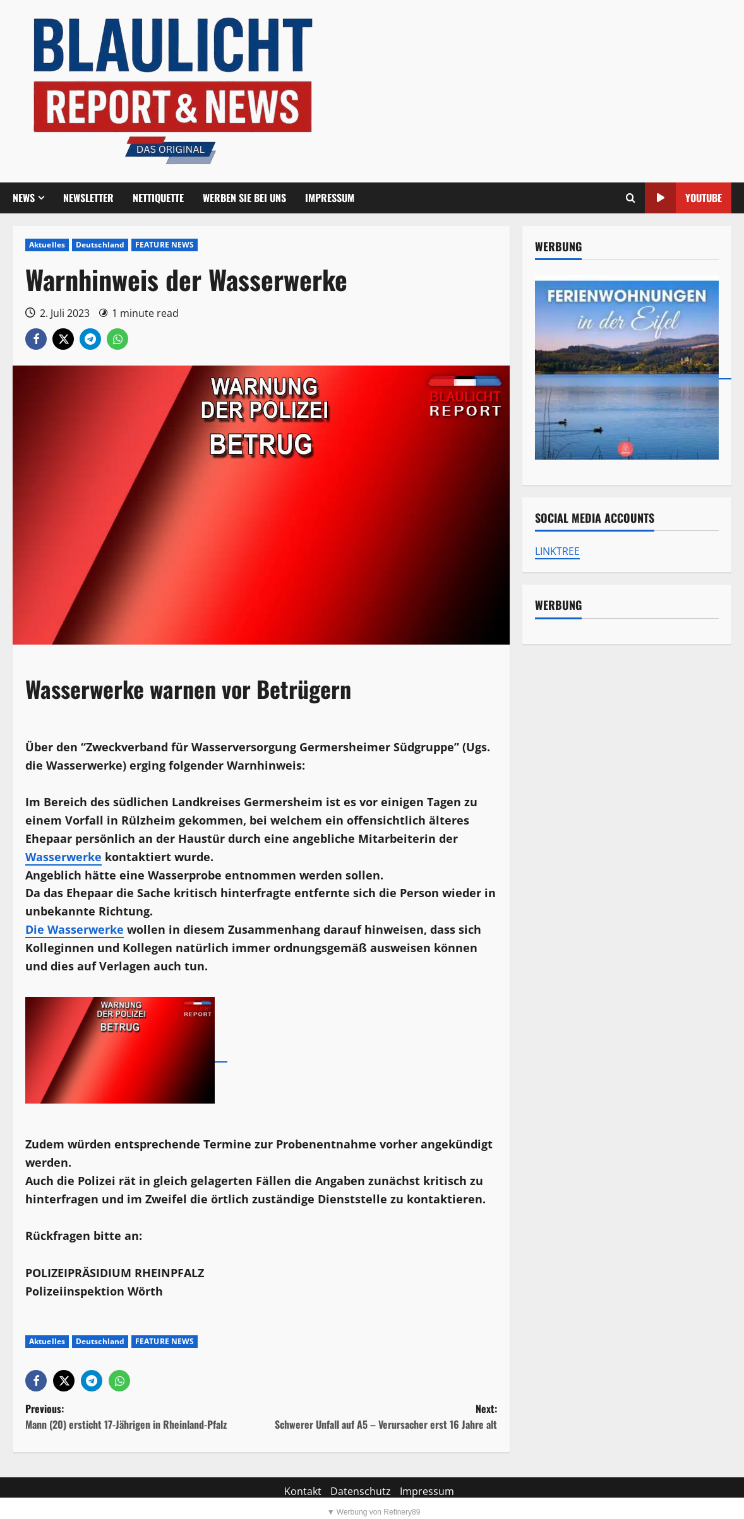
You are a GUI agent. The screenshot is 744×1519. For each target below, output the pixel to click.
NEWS (24, 197)
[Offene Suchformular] (630, 198)
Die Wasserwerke (74, 929)
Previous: (143, 1417)
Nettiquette (158, 197)
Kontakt (302, 1491)
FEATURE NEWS (164, 244)
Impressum (329, 197)
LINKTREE (557, 551)
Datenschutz (360, 1491)
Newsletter (88, 197)
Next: (378, 1417)
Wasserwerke (63, 856)
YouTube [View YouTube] (683, 197)
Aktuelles (47, 244)
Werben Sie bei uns (244, 197)
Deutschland (100, 244)
